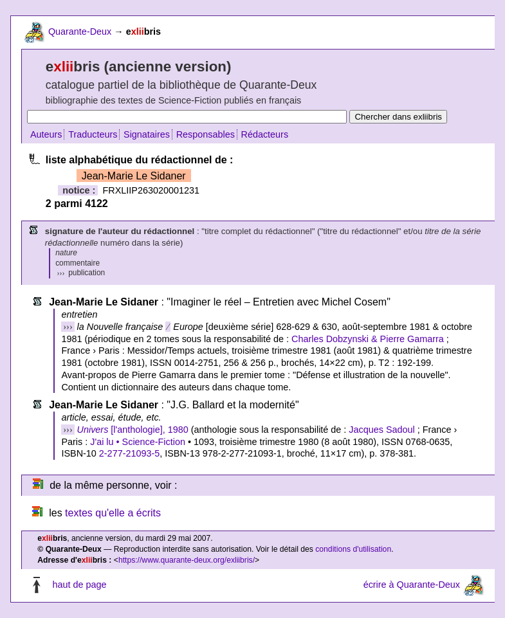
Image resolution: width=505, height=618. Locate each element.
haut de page (79, 584)
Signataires (147, 134)
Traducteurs (92, 134)
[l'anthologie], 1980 (132, 429)
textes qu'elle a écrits (113, 512)
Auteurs (46, 134)
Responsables (205, 134)
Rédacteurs (265, 134)
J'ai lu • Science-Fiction (137, 442)
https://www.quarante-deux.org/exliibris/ (186, 560)
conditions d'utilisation (353, 549)
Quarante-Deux (79, 31)
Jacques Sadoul (381, 429)
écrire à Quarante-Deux (411, 584)
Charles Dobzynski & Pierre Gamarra (367, 339)
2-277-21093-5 (129, 453)
